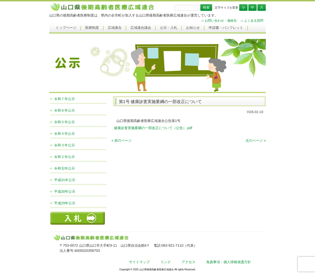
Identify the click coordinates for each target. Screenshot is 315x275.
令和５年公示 (64, 122)
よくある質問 (253, 20)
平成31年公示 (64, 180)
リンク (165, 262)
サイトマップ (139, 262)
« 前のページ (121, 140)
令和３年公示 (64, 145)
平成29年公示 (64, 203)
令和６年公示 (64, 110)
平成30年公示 (64, 191)
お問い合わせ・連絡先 (221, 20)
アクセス (188, 262)
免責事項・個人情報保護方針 (228, 262)
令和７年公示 (64, 99)
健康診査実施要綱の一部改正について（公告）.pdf (153, 128)
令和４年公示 (64, 134)
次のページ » (256, 140)
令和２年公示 (64, 157)
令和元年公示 (64, 168)
